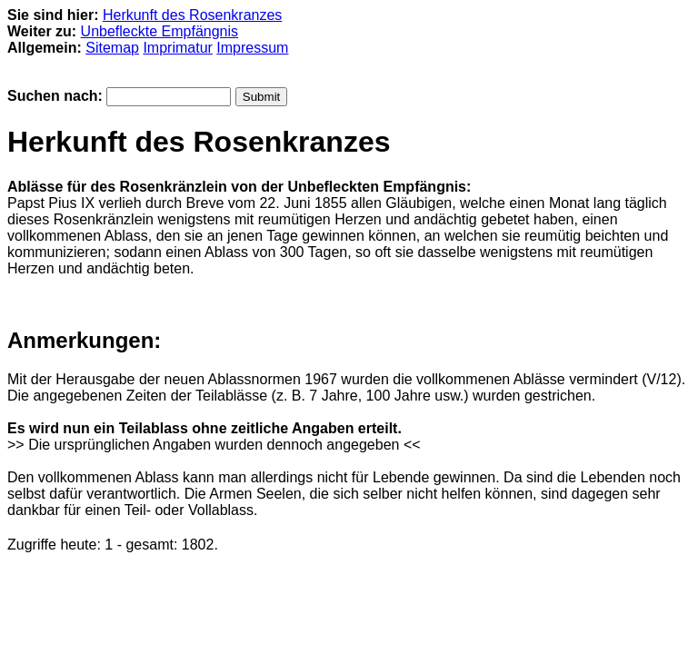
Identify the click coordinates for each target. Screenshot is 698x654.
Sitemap (112, 47)
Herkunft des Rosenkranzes (192, 15)
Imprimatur (177, 47)
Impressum (252, 47)
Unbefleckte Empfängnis (159, 31)
